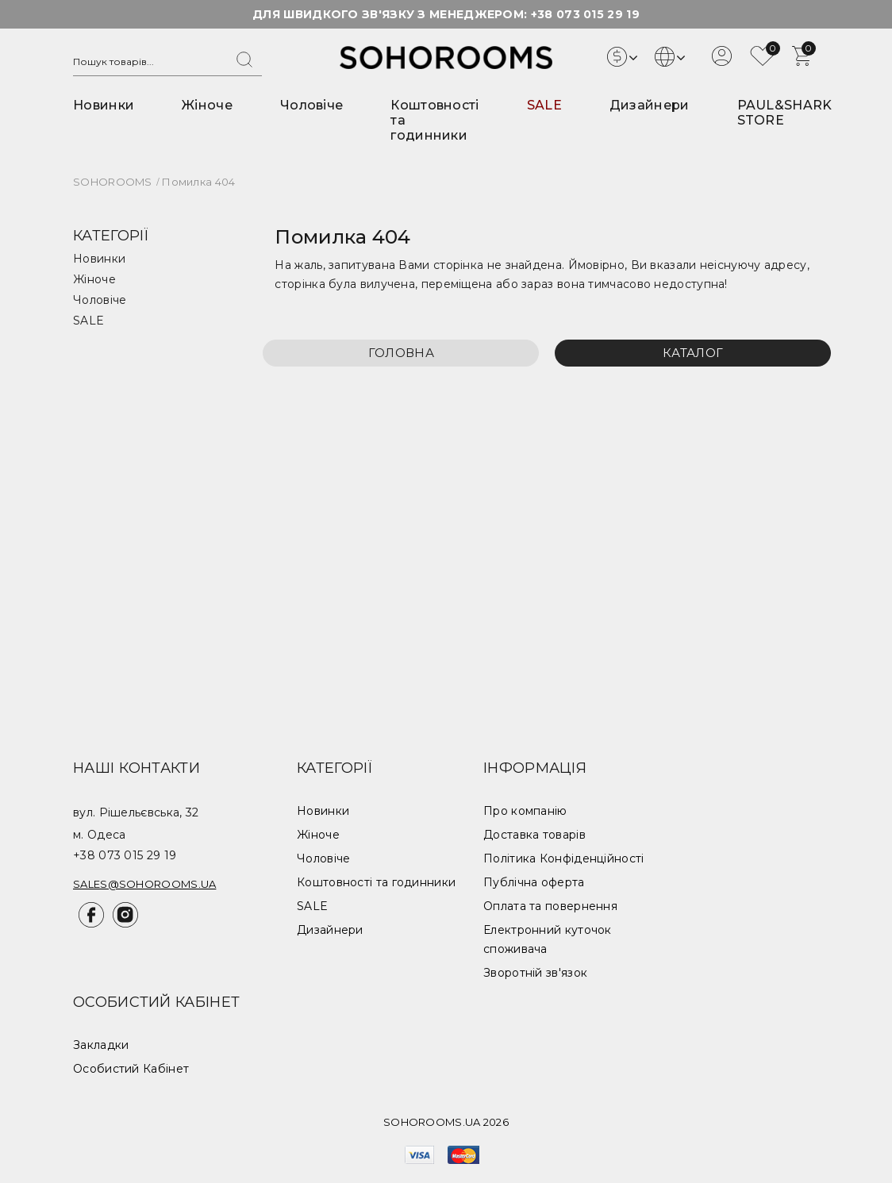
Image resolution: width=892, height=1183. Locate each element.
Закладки (101, 1045)
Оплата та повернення (550, 906)
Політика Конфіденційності (563, 858)
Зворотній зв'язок (535, 973)
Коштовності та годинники (376, 882)
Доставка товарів (534, 835)
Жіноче (207, 105)
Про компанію (525, 811)
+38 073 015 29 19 (585, 14)
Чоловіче (311, 105)
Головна (401, 352)
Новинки (103, 105)
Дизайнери (649, 105)
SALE (544, 105)
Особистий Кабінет (131, 1069)
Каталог (693, 352)
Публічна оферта (534, 882)
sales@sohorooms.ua (144, 884)
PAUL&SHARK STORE (784, 113)
